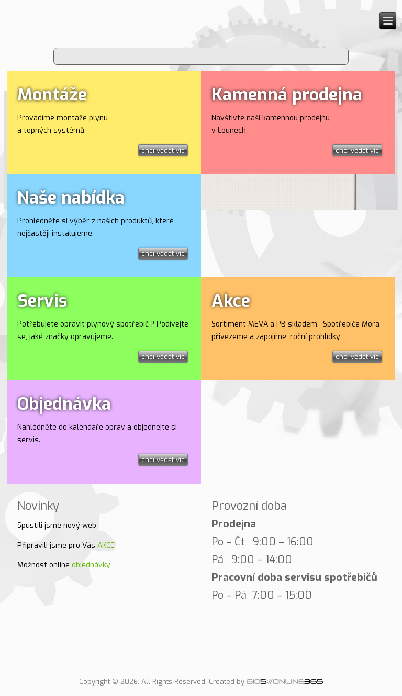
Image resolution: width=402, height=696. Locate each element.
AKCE (106, 546)
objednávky (91, 565)
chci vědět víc (163, 150)
